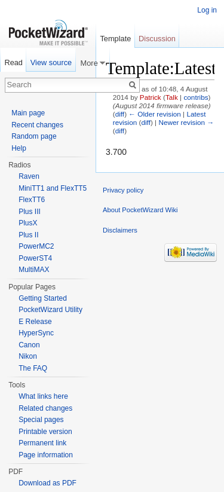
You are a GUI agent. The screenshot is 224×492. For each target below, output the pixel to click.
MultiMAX (34, 269)
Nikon (28, 356)
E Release (35, 321)
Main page (28, 113)
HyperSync (36, 333)
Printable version (45, 431)
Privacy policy (123, 190)
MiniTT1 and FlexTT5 (53, 188)
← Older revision (154, 114)
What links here (43, 396)
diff (119, 114)
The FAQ (33, 368)
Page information (46, 455)
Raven (29, 176)
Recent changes (37, 125)
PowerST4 (35, 258)
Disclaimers (120, 230)
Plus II (28, 235)
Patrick (150, 97)
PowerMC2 (36, 246)
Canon (29, 345)
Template (115, 38)
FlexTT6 (32, 199)
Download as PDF (47, 483)
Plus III (30, 211)
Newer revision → (186, 122)
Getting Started (43, 298)
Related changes (45, 408)
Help (18, 148)
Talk (171, 97)
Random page (33, 136)
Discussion (157, 38)
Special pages (41, 419)
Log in (207, 10)
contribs (195, 97)
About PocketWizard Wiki (140, 209)
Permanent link (42, 443)
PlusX (28, 223)
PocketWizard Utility (50, 309)
